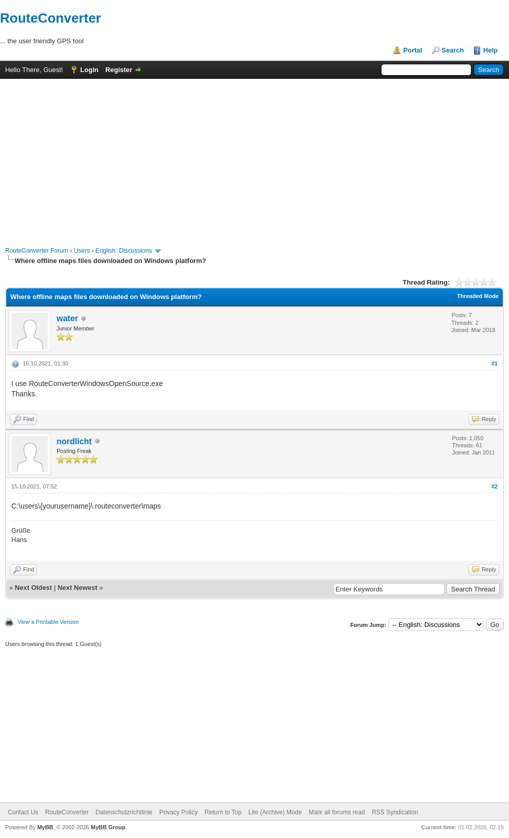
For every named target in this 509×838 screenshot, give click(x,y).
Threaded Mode (478, 296)
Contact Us (23, 812)
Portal (412, 50)
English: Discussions (123, 250)
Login (89, 70)
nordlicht (74, 441)
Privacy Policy (178, 812)
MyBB (45, 827)
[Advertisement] (254, 157)
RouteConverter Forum (36, 250)
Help (490, 50)
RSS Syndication (395, 812)
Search (453, 50)
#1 (495, 363)
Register (118, 70)
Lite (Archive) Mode (275, 812)
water (67, 318)
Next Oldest (33, 587)
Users (81, 250)
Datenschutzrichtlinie (124, 812)
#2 (495, 486)
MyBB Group (107, 827)
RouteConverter (50, 18)
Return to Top (223, 812)
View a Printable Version (48, 622)
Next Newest (77, 587)
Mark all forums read (336, 812)
